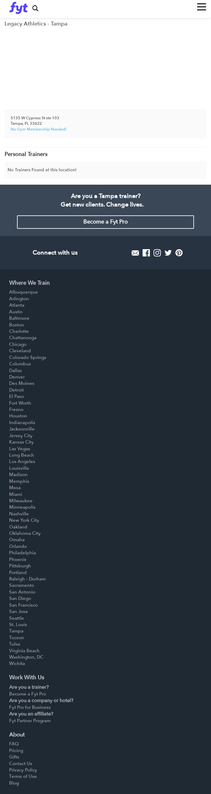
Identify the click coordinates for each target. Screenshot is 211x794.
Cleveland (20, 351)
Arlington (19, 299)
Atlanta (16, 305)
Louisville (19, 468)
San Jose (18, 611)
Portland (18, 572)
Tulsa (14, 644)
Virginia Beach (24, 651)
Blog (14, 783)
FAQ (14, 744)
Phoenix (17, 559)
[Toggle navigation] (201, 5)
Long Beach (21, 455)
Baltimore (19, 318)
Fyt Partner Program (29, 721)
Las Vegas (19, 449)
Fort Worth (20, 403)
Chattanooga (22, 338)
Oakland (18, 527)
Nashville (19, 514)
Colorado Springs (27, 357)
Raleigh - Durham (27, 579)
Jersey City (21, 436)
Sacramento (21, 585)
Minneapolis (22, 507)
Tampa (16, 631)
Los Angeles (22, 461)
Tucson (16, 638)
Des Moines (21, 383)
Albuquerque (23, 292)
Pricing (16, 750)
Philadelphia (22, 553)
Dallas (15, 370)
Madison (18, 475)
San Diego (20, 598)
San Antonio (22, 592)
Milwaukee (21, 501)
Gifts (14, 757)
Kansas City (21, 442)
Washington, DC (26, 657)
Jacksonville (22, 429)
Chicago (17, 344)
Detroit (16, 390)
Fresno (16, 409)
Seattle (16, 618)
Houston (18, 416)
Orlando (18, 546)
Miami (15, 494)
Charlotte (19, 331)
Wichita (17, 663)
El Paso (16, 396)
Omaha (17, 540)
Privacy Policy (23, 770)
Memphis (19, 481)
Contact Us (20, 764)
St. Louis (18, 625)
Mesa (15, 488)
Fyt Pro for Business (30, 707)
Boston (16, 325)
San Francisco (23, 605)
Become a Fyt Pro (105, 222)
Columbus (20, 364)
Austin (16, 312)
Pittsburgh (20, 566)
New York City (24, 520)
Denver (17, 377)
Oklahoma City (25, 533)
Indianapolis (22, 423)
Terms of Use (23, 776)
